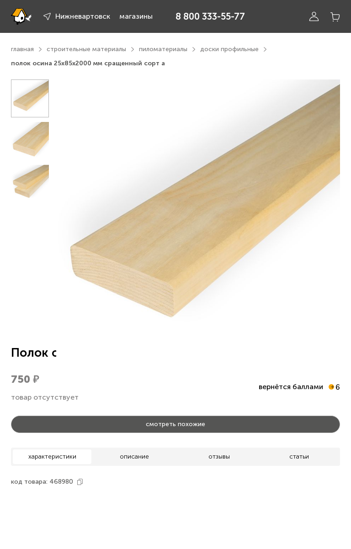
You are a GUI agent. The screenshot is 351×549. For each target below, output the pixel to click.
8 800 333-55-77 (210, 16)
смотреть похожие (175, 424)
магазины (136, 16)
